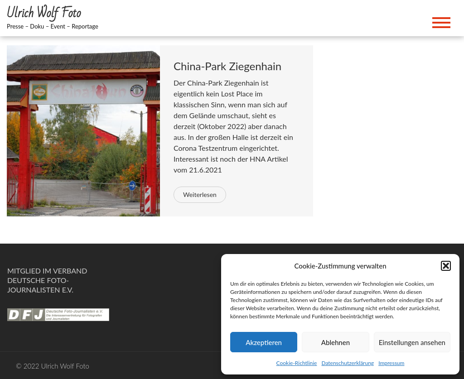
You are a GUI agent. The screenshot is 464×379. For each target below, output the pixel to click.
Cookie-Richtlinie (296, 363)
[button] (445, 265)
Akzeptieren (264, 342)
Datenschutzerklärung (347, 363)
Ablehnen (335, 342)
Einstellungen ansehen (412, 342)
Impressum (391, 363)
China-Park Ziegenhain (227, 65)
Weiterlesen (200, 194)
